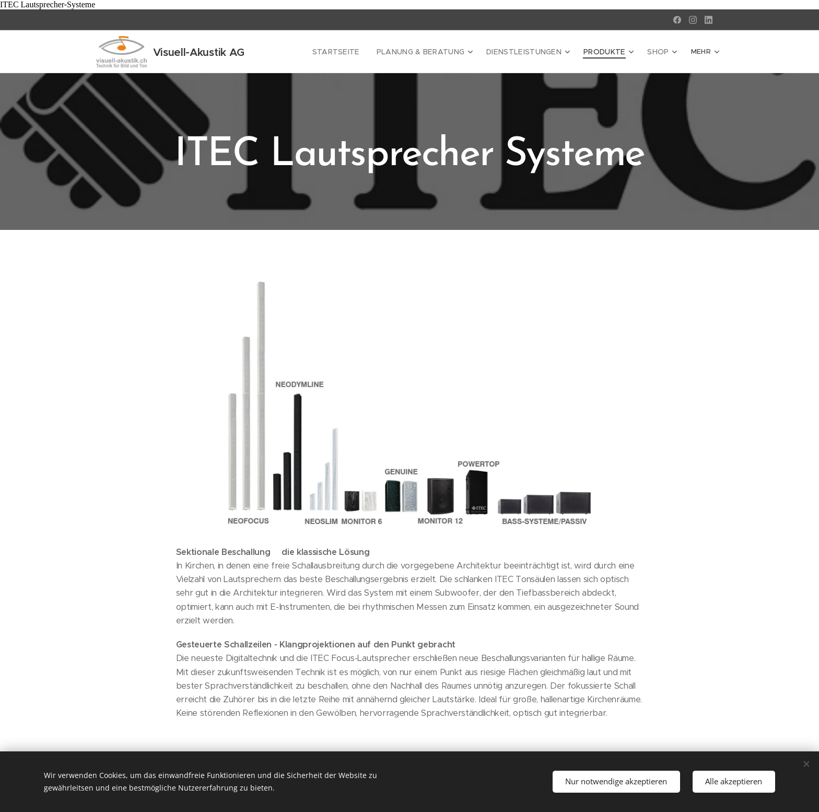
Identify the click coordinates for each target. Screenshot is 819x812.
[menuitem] (304, 52)
